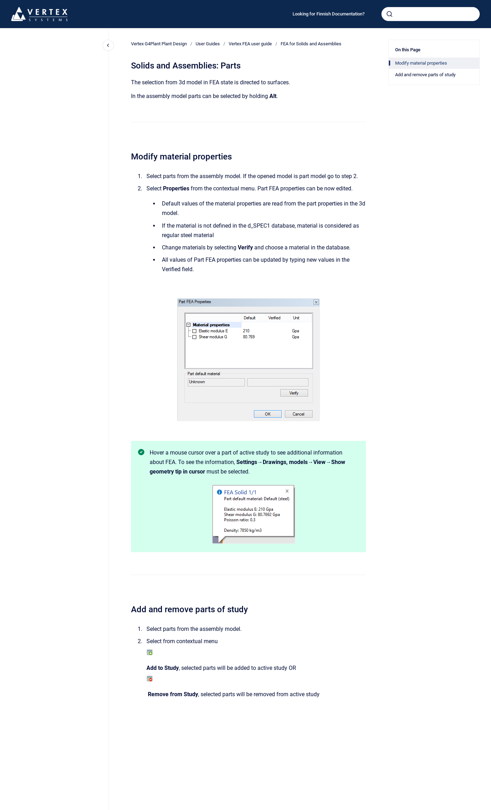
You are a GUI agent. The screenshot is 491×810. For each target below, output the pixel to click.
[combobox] (430, 14)
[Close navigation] (108, 45)
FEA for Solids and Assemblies (311, 43)
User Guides (208, 43)
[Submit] (389, 14)
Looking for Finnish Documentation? (329, 14)
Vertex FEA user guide (250, 43)
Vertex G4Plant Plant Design (159, 43)
